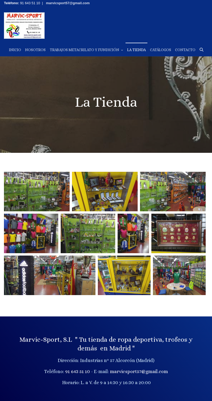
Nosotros (35, 50)
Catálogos (160, 50)
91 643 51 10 (77, 371)
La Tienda (136, 50)
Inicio (15, 50)
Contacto (185, 50)
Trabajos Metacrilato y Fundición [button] (86, 50)
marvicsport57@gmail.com (139, 371)
